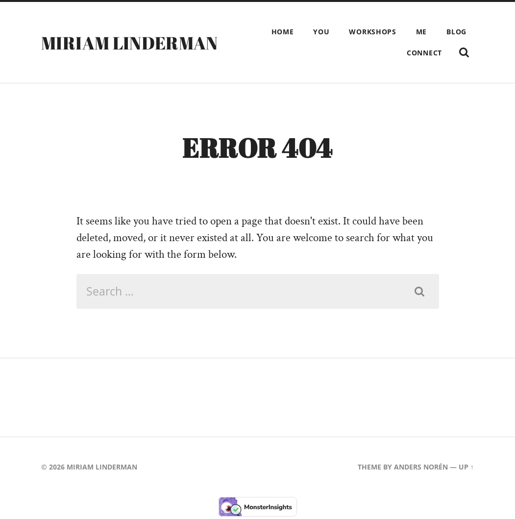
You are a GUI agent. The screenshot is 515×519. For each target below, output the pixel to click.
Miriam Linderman (129, 42)
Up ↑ (466, 466)
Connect (424, 52)
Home (282, 31)
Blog (456, 31)
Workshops (372, 31)
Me (421, 31)
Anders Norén (421, 466)
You (321, 31)
